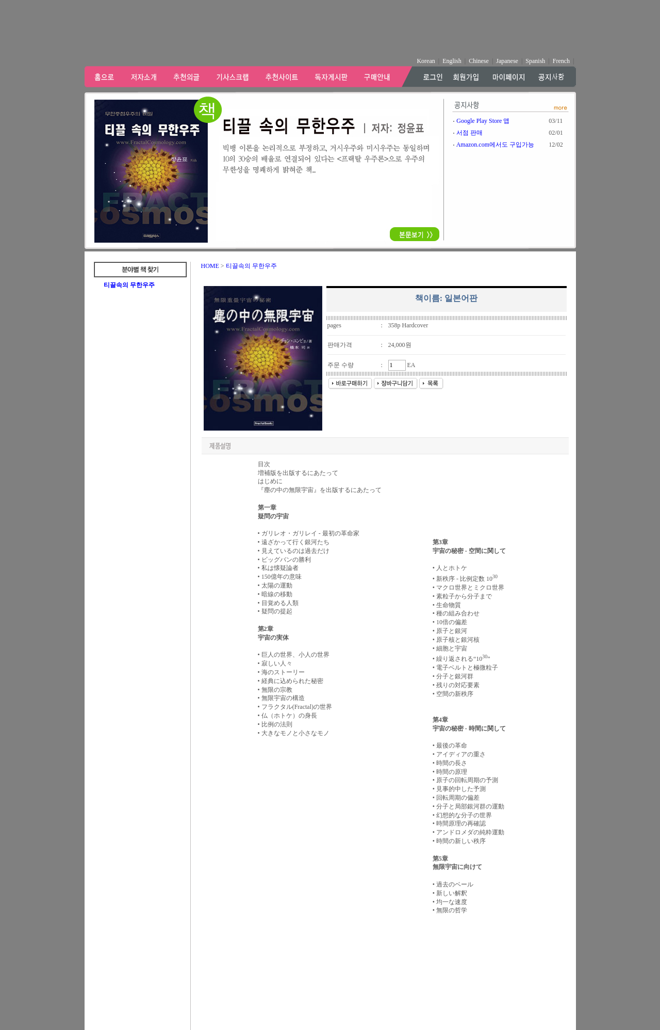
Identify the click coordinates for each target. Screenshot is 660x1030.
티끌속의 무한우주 (129, 285)
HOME (210, 266)
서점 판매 (469, 132)
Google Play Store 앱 (482, 120)
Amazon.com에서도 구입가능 (495, 144)
